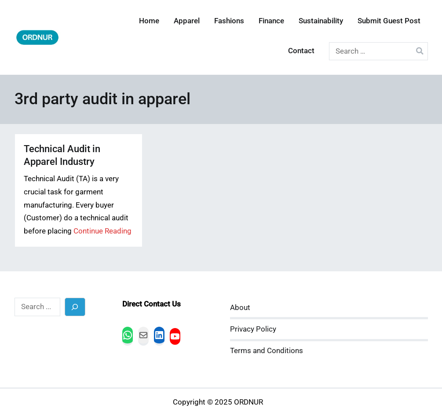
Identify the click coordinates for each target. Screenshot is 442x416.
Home (149, 21)
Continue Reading (102, 231)
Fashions (229, 21)
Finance (271, 21)
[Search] (75, 307)
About (240, 307)
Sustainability (321, 21)
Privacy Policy (253, 329)
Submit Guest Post (389, 21)
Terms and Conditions (266, 351)
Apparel (187, 21)
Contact (301, 51)
